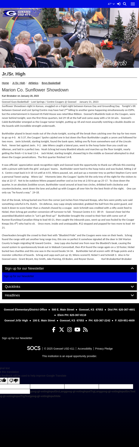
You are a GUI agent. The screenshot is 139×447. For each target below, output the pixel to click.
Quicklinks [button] (17, 287)
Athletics (33, 82)
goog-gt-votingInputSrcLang (48, 391)
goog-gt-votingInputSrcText (118, 391)
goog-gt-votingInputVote (45, 396)
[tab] (69, 268)
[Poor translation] (14, 381)
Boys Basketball (51, 82)
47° (111, 3)
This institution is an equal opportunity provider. (69, 356)
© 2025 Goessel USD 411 (59, 348)
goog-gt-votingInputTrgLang (83, 391)
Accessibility (85, 348)
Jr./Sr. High (18, 82)
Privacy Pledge (104, 348)
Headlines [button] (16, 295)
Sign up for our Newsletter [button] (28, 268)
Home (5, 82)
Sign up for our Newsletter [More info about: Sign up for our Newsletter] (19, 276)
